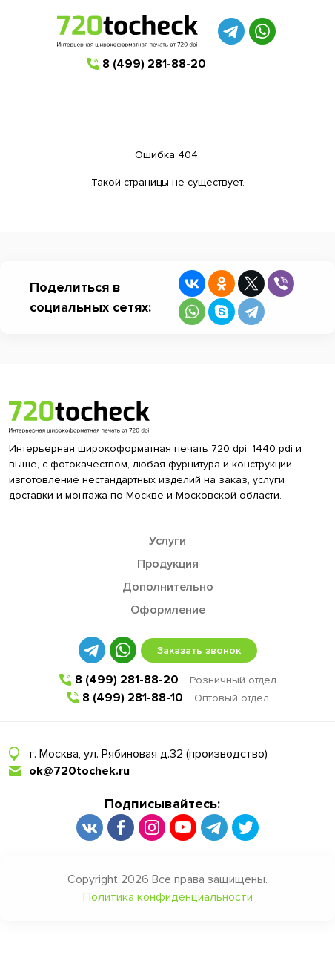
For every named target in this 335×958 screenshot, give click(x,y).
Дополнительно (167, 587)
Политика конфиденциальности (168, 897)
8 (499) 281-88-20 (154, 63)
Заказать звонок (199, 650)
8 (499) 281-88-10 (132, 697)
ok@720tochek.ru (79, 771)
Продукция (168, 564)
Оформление (167, 610)
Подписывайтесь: (162, 803)
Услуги (167, 541)
